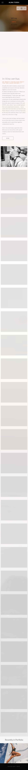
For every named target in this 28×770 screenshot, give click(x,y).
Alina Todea (14, 2)
